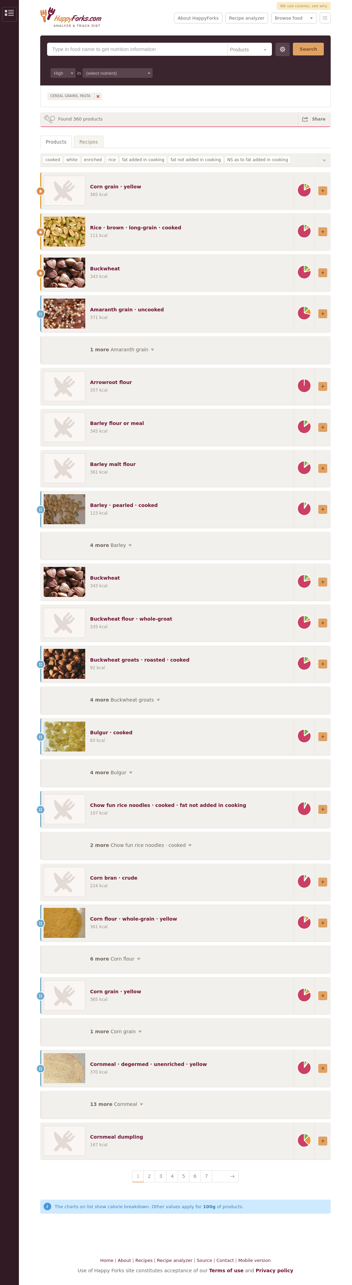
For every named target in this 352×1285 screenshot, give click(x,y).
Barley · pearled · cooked (124, 505)
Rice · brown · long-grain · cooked (135, 227)
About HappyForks (198, 18)
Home (106, 1260)
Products (56, 142)
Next (225, 1176)
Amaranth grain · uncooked (127, 309)
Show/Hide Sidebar (9, 14)
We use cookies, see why (303, 6)
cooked (52, 159)
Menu (325, 17)
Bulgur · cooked (111, 732)
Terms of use (226, 1270)
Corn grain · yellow (115, 186)
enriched (93, 159)
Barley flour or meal (117, 423)
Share (319, 119)
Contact (225, 1260)
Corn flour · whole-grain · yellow (133, 919)
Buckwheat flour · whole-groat (131, 619)
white (72, 159)
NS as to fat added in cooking (257, 159)
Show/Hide (324, 160)
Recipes (88, 142)
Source (204, 1260)
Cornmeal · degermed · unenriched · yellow (148, 1064)
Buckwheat (105, 268)
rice (112, 159)
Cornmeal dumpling (116, 1137)
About (124, 1260)
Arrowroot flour (111, 382)
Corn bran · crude (114, 878)
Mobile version (254, 1260)
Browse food (288, 18)
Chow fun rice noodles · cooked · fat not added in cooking (168, 805)
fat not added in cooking (195, 159)
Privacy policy (275, 1270)
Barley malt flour (113, 464)
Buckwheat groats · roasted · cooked (139, 660)
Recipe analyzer (246, 18)
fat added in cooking (143, 159)
